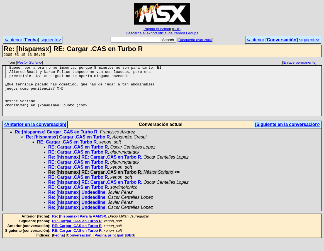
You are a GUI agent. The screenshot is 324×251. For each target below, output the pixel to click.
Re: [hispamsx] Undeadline (76, 203)
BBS (177, 29)
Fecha (31, 39)
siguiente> (50, 39)
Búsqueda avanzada (196, 40)
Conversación (281, 39)
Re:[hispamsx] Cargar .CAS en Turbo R (56, 142)
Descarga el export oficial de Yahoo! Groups (162, 33)
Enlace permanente (299, 63)
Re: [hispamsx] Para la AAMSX (79, 227)
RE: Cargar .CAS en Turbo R (67, 152)
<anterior (13, 39)
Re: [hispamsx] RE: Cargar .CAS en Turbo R (94, 168)
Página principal (156, 29)
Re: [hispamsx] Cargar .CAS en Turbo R (68, 147)
